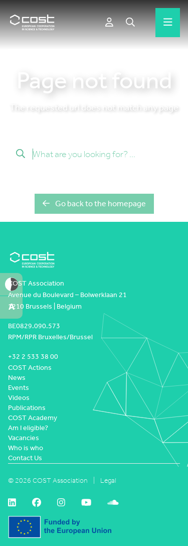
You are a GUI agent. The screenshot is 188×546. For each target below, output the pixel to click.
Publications (27, 407)
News (17, 377)
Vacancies (23, 438)
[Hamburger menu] (167, 22)
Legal (108, 480)
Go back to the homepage (94, 203)
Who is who (25, 448)
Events (18, 387)
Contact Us (25, 458)
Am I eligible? (28, 428)
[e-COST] (109, 23)
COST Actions (30, 367)
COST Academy (32, 418)
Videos (19, 397)
